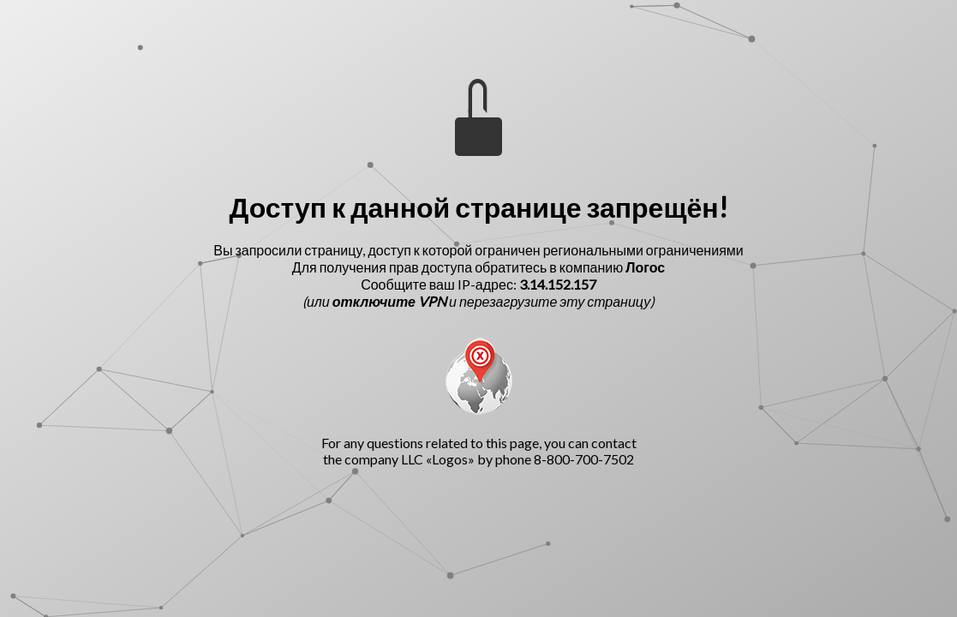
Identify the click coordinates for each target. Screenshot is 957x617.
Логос (645, 267)
